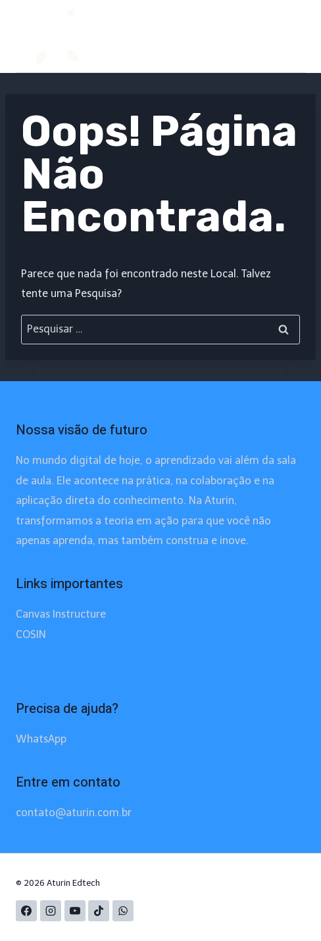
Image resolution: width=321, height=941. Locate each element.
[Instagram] (50, 910)
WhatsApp (41, 739)
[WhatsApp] (123, 910)
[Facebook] (26, 910)
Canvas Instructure (61, 614)
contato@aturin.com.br (74, 812)
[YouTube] (75, 910)
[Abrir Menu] (277, 36)
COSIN (31, 634)
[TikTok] (98, 910)
